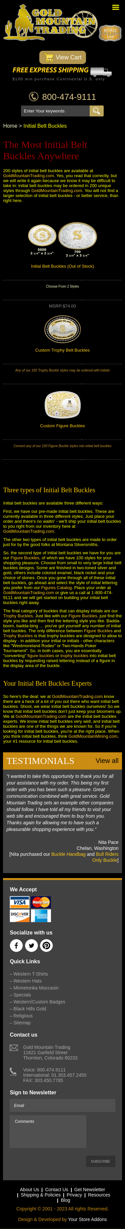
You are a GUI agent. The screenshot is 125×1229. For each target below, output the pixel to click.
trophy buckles (74, 655)
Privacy (74, 1195)
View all (107, 760)
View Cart (62, 57)
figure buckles (40, 655)
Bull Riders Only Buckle (105, 857)
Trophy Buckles (18, 615)
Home (10, 126)
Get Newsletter (89, 1190)
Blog (65, 1200)
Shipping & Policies (41, 1195)
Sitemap (21, 1022)
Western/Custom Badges (39, 1001)
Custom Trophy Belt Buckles (62, 350)
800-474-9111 (69, 97)
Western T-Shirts (30, 974)
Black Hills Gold (29, 1008)
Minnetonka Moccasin (35, 987)
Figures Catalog (56, 587)
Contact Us (56, 1190)
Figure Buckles (25, 557)
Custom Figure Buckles (62, 425)
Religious (23, 1015)
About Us (29, 1190)
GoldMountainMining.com (92, 736)
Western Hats (27, 981)
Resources (99, 1195)
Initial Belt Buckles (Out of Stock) (62, 266)
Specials (22, 994)
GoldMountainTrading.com (28, 175)
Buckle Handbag (68, 854)
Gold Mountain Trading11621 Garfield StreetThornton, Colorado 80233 (50, 1052)
